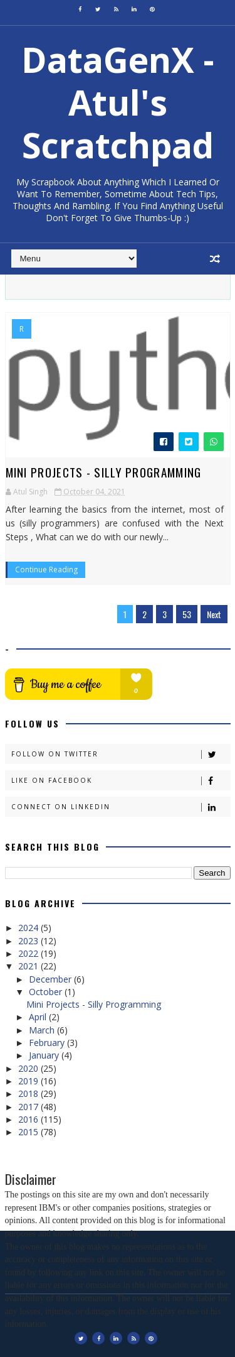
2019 (29, 1081)
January (45, 1055)
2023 (29, 941)
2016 (29, 1119)
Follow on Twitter (120, 754)
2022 (29, 953)
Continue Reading (46, 569)
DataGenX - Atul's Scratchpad (117, 102)
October (47, 992)
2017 (29, 1107)
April (39, 1017)
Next (214, 614)
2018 (29, 1093)
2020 (29, 1068)
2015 (29, 1132)
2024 (29, 928)
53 (186, 614)
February (48, 1043)
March (43, 1030)
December (51, 979)
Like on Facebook (120, 780)
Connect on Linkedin (120, 807)
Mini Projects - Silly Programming (104, 472)
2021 (29, 966)
